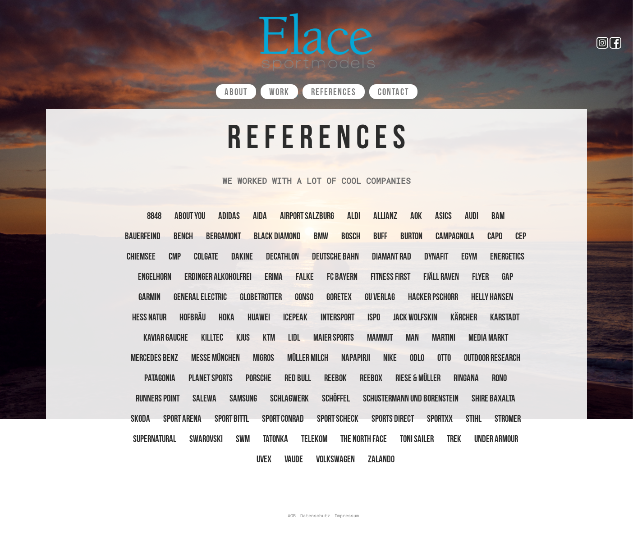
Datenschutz (315, 516)
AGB (292, 516)
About (236, 92)
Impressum (347, 516)
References (333, 92)
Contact (393, 92)
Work (279, 92)
